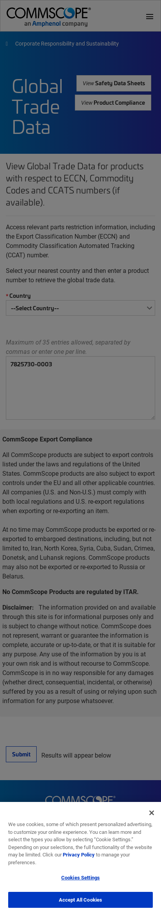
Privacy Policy (79, 857)
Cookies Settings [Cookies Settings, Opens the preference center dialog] (80, 880)
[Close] (151, 816)
